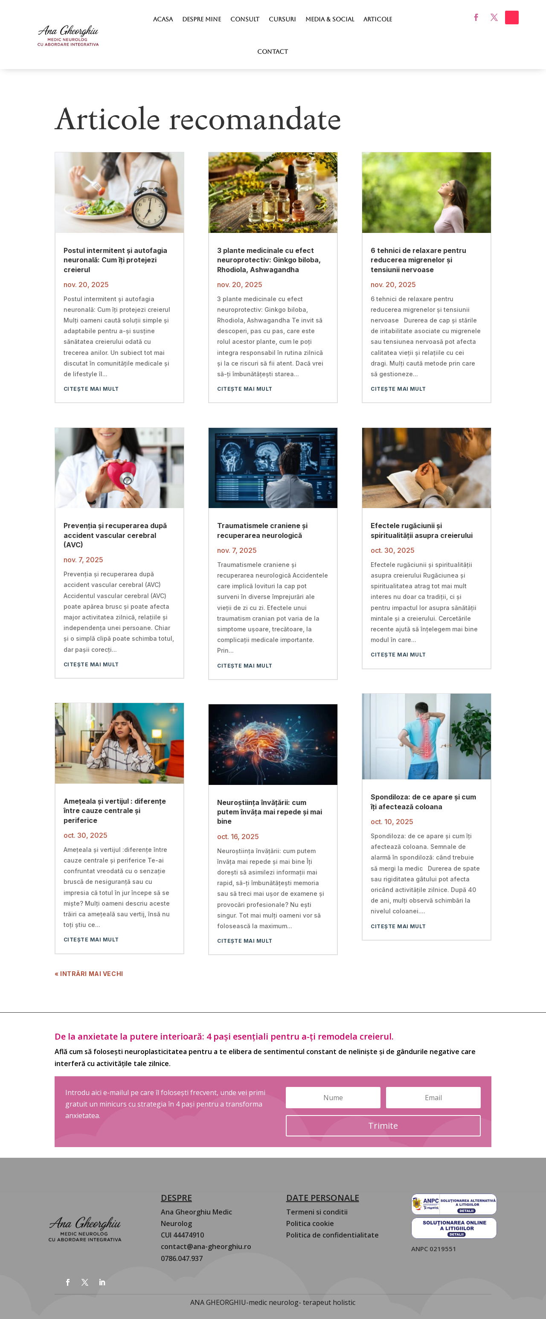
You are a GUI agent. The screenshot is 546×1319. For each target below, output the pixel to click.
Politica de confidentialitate (332, 1235)
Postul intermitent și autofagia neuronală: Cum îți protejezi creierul (115, 260)
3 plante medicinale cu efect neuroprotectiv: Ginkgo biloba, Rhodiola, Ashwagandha (269, 260)
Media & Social (329, 19)
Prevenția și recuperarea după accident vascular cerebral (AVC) (115, 535)
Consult (244, 19)
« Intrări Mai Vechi (89, 973)
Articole (377, 19)
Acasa (163, 19)
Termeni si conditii (317, 1212)
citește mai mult (91, 389)
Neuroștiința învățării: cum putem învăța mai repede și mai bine (269, 812)
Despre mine (201, 19)
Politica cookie (310, 1223)
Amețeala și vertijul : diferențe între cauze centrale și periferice (115, 811)
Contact (272, 51)
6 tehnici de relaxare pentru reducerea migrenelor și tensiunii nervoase (418, 260)
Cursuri (282, 19)
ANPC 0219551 (433, 1248)
